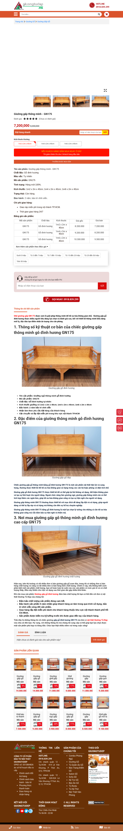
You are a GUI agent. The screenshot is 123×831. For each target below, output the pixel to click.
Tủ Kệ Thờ (74, 789)
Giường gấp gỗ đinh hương (46, 594)
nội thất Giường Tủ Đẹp (97, 620)
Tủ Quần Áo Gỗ (76, 765)
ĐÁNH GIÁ (23, 632)
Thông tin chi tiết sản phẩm (27, 308)
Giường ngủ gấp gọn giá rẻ (53, 718)
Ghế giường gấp (21, 316)
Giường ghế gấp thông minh (53, 680)
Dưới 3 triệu (21, 255)
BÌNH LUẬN (40, 632)
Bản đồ (104, 828)
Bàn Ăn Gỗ (74, 783)
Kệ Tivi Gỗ (73, 780)
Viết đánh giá (98, 640)
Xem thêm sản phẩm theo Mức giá (33, 246)
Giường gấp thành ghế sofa (86, 680)
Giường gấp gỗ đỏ (20, 678)
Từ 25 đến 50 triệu (91, 255)
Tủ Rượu (73, 786)
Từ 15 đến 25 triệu (72, 255)
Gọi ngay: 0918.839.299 (65, 299)
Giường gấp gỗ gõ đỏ (36, 678)
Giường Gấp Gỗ (43, 22)
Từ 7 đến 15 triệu (54, 255)
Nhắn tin (45, 828)
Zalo (75, 828)
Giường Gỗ (30, 22)
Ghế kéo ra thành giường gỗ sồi (20, 718)
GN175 (31, 316)
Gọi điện (15, 828)
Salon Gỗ (73, 774)
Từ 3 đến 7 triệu (36, 255)
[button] (99, 14)
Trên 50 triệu (22, 261)
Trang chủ (19, 22)
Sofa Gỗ (73, 777)
